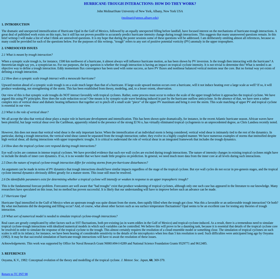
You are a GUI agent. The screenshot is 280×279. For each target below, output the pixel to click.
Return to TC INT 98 (15, 274)
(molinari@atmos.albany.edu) (140, 17)
